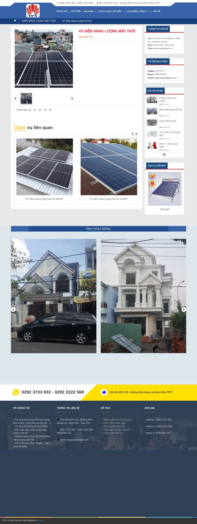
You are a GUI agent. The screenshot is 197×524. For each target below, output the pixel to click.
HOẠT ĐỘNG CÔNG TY (137, 11)
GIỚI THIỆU (76, 11)
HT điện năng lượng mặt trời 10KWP (45, 199)
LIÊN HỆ (156, 11)
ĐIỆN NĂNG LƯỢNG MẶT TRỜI (39, 21)
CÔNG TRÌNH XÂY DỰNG (168, 99)
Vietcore (40, 520)
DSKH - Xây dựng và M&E (168, 145)
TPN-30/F (165, 209)
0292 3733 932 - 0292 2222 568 (75, 3)
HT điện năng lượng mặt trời (77, 21)
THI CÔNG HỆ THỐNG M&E (169, 133)
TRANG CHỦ (62, 11)
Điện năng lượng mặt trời (170, 109)
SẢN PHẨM (88, 11)
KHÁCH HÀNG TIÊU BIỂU (110, 11)
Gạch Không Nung (167, 121)
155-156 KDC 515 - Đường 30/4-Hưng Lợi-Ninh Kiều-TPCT (128, 3)
